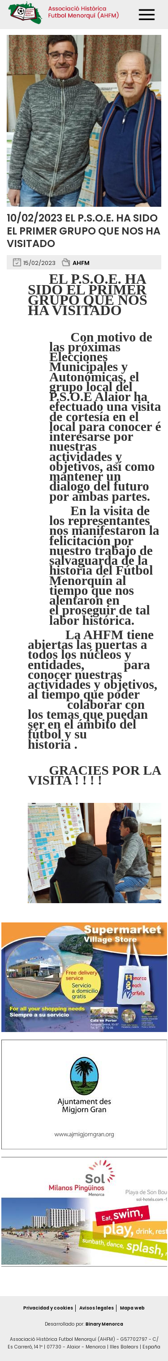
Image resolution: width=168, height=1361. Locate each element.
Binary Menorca (104, 1324)
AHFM (81, 263)
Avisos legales (96, 1308)
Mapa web (134, 1308)
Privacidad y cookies (47, 1308)
